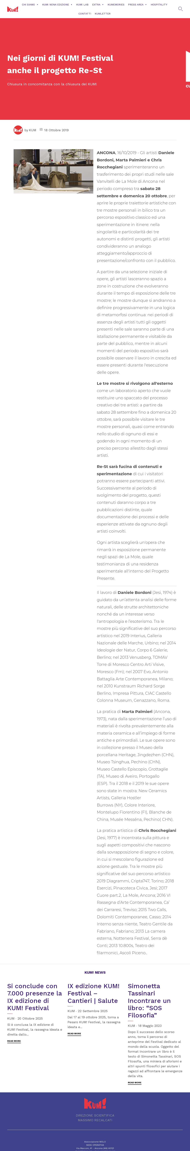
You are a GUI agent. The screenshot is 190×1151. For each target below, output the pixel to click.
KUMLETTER (102, 13)
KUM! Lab (82, 4)
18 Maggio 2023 (150, 1026)
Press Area (137, 4)
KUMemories (116, 4)
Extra (98, 4)
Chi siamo (30, 4)
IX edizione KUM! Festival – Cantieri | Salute (93, 993)
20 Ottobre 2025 (30, 1018)
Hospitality (159, 4)
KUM (32, 130)
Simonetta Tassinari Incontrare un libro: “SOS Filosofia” (149, 1000)
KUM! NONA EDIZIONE (57, 4)
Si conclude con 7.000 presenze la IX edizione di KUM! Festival (34, 997)
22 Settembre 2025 (93, 1011)
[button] (14, 1041)
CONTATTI (84, 13)
